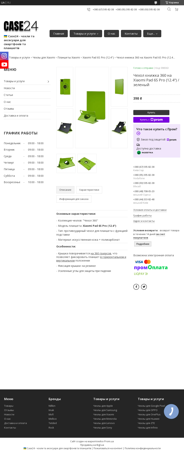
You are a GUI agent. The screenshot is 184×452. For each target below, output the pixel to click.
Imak (51, 410)
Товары (8, 405)
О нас (111, 33)
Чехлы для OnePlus (149, 414)
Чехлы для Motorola (105, 418)
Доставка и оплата (16, 115)
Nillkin (52, 405)
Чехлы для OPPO (148, 410)
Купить (151, 112)
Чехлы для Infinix (148, 427)
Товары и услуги (84, 33)
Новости (9, 88)
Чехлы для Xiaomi (44, 57)
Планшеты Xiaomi (68, 57)
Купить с (151, 119)
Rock (51, 427)
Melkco (53, 418)
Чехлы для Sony (102, 427)
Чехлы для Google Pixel (151, 405)
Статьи (8, 95)
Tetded (53, 423)
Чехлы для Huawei (148, 418)
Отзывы (9, 108)
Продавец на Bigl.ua (92, 445)
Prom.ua (109, 441)
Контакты (131, 33)
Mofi (51, 414)
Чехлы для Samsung (105, 410)
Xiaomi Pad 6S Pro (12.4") (98, 57)
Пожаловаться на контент (108, 448)
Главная (58, 33)
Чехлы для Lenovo (104, 423)
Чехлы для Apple (103, 405)
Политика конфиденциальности (143, 448)
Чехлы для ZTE (146, 423)
